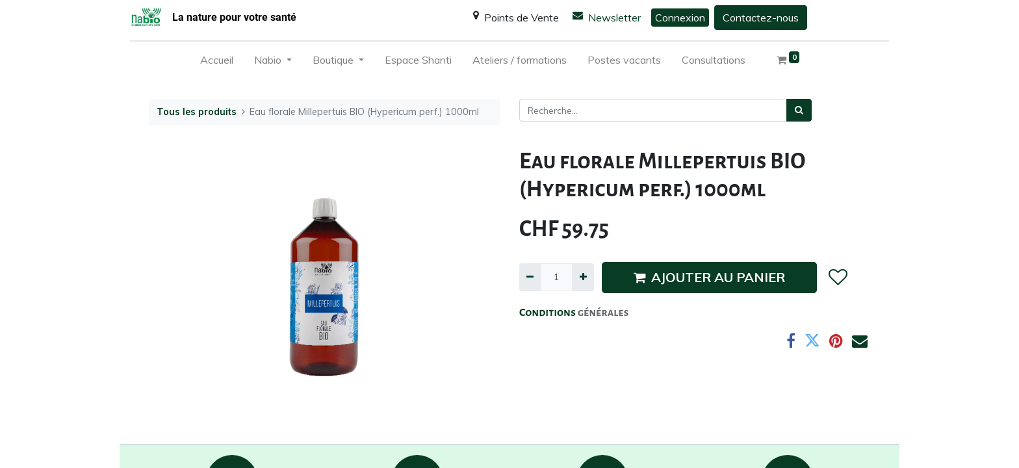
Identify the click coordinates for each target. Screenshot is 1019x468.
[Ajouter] (582, 277)
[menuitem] (216, 62)
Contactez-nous (761, 17)
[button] (837, 278)
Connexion (680, 17)
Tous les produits (197, 112)
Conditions (548, 312)
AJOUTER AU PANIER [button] (709, 277)
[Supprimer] (530, 277)
